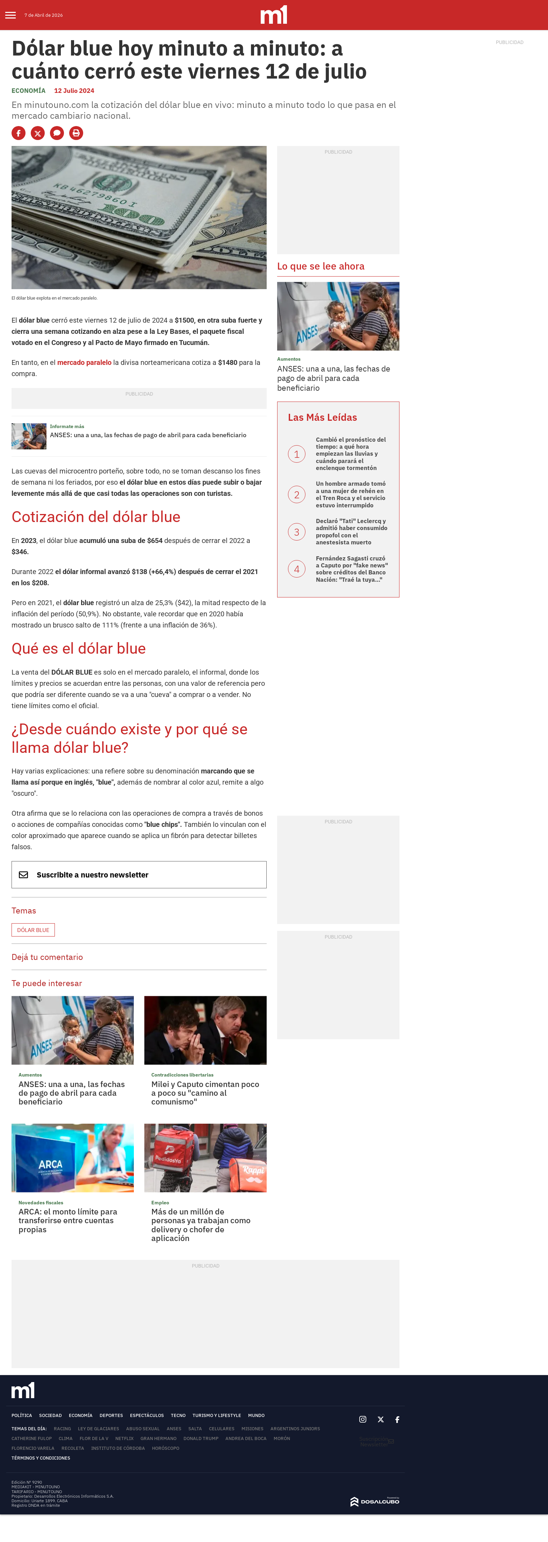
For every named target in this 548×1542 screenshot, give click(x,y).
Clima (66, 1438)
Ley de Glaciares (98, 1429)
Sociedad (50, 1415)
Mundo (256, 1415)
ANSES (174, 1429)
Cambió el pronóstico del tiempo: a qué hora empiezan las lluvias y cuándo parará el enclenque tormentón (351, 454)
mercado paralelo (84, 362)
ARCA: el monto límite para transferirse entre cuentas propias (68, 1220)
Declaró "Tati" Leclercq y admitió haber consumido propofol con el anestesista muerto (352, 531)
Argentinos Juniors (295, 1429)
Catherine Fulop (32, 1438)
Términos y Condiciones (41, 1458)
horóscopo (165, 1448)
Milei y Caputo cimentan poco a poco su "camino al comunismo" (205, 1093)
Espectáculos (147, 1415)
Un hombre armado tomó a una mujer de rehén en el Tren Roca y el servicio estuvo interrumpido (351, 494)
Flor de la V (94, 1438)
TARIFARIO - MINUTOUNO (37, 1491)
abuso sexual (143, 1429)
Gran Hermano (158, 1438)
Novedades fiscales (41, 1202)
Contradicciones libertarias (182, 1075)
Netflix (124, 1438)
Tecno (178, 1415)
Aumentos (30, 1075)
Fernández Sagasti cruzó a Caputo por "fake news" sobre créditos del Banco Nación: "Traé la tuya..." (352, 569)
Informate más (67, 426)
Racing (62, 1429)
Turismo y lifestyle (217, 1415)
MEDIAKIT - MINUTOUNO (36, 1486)
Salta (195, 1429)
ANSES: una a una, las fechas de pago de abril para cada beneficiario (148, 435)
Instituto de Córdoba (118, 1448)
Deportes (111, 1415)
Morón (282, 1438)
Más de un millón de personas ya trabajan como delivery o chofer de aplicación (201, 1224)
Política (22, 1415)
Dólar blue (33, 929)
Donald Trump (200, 1438)
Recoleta (73, 1448)
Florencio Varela (33, 1448)
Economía (28, 91)
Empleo (160, 1202)
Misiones (252, 1429)
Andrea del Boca (246, 1438)
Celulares (222, 1429)
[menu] (14, 15)
